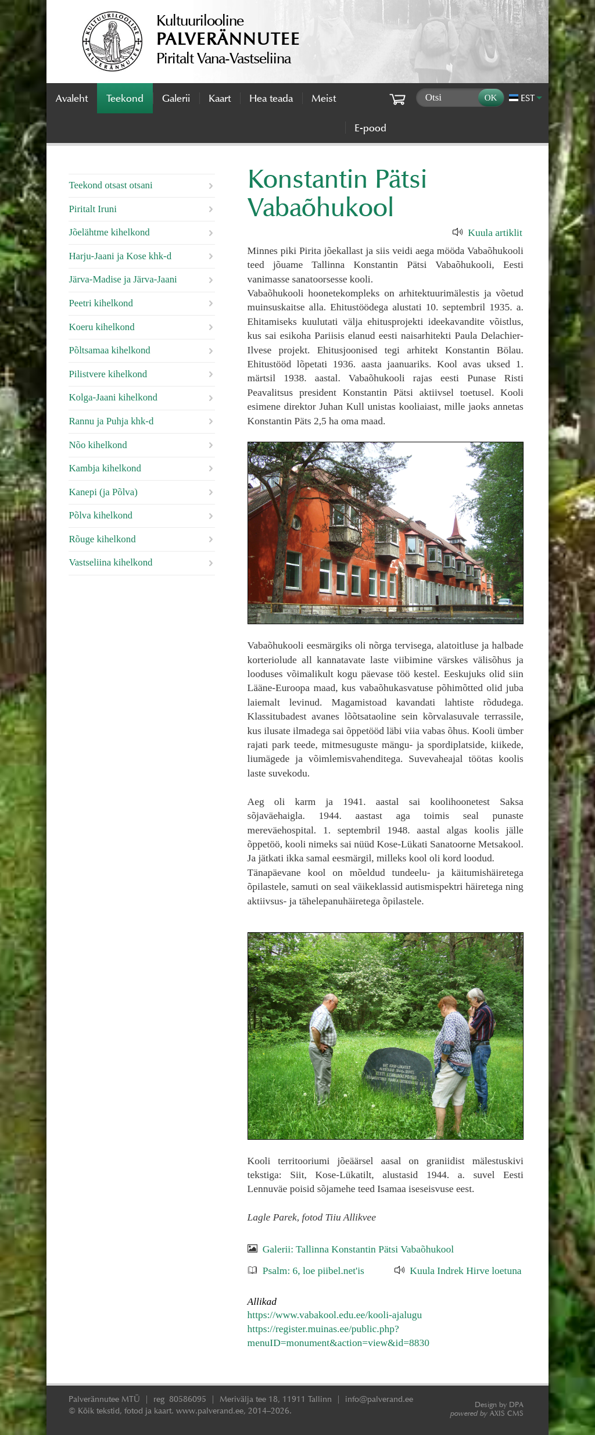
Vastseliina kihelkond (110, 562)
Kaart (220, 98)
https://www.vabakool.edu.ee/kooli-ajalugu (335, 1315)
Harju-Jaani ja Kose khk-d (120, 256)
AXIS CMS (487, 1413)
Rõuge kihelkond (102, 539)
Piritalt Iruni (93, 208)
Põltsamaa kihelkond (109, 350)
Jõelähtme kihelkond (109, 232)
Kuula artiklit (495, 232)
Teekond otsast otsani (110, 185)
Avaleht (72, 98)
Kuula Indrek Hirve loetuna (465, 1270)
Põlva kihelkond (100, 515)
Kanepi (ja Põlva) (103, 492)
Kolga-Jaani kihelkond (113, 397)
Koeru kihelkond (101, 326)
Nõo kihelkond (98, 444)
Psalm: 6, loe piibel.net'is (313, 1270)
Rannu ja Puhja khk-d (111, 421)
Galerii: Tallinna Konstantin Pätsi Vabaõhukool (358, 1249)
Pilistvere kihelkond (108, 374)
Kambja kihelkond (105, 468)
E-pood (370, 127)
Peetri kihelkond (100, 303)
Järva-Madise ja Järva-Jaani (123, 279)
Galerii (176, 98)
